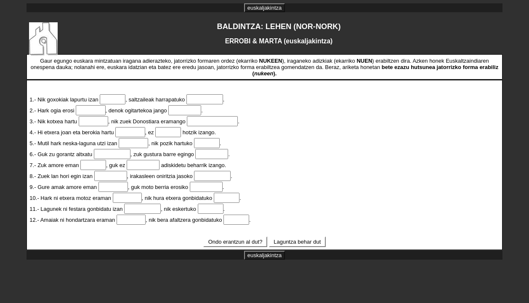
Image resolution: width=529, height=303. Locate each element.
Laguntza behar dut (297, 242)
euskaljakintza (264, 8)
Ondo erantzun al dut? (235, 242)
